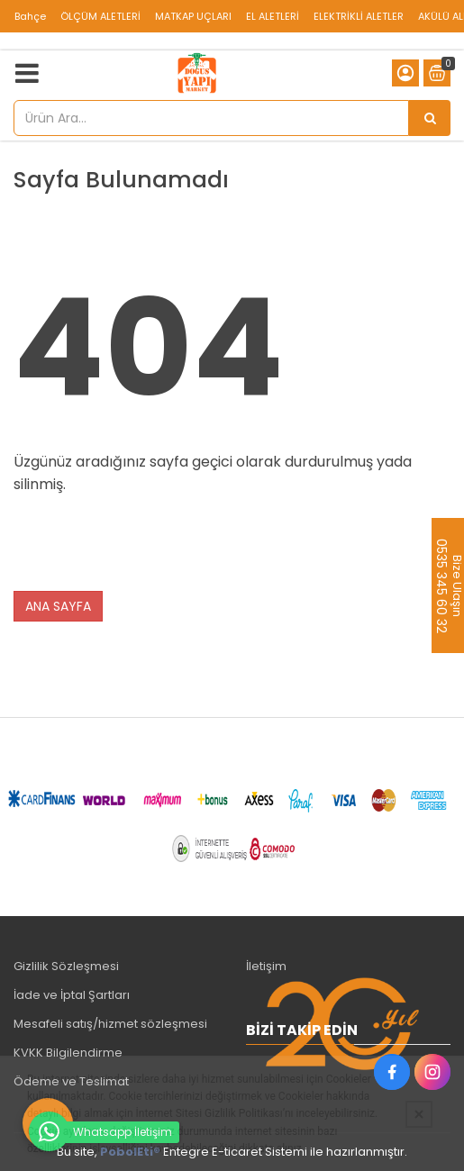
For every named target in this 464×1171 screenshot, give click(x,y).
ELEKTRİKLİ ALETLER (359, 16)
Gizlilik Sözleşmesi (66, 966)
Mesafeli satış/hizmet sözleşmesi (110, 1023)
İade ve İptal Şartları (72, 994)
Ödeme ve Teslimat (71, 1081)
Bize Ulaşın (456, 585)
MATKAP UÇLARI (193, 16)
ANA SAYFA (58, 606)
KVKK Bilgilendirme (68, 1052)
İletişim (266, 966)
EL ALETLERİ (272, 16)
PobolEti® (130, 1151)
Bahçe (30, 16)
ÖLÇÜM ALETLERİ (100, 16)
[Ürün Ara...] (429, 118)
